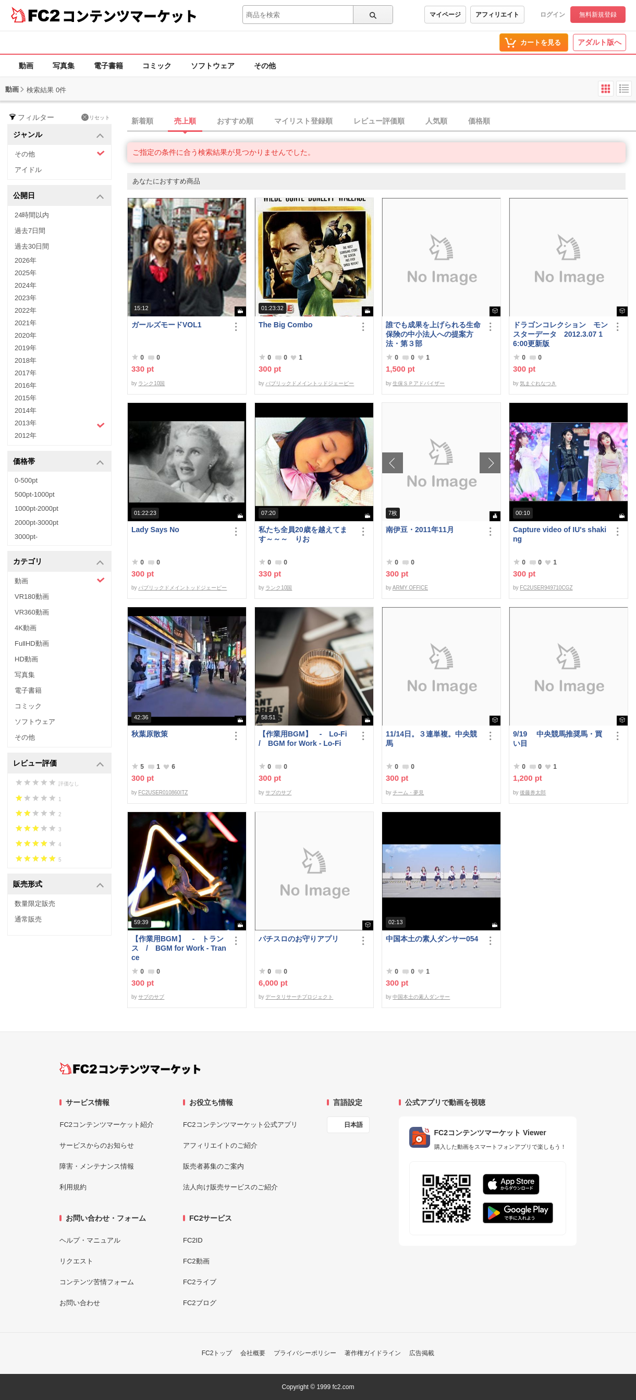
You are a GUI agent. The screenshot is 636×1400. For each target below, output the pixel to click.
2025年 (25, 273)
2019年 (25, 348)
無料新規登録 (598, 14)
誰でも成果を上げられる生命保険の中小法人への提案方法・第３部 (433, 334)
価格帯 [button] (58, 462)
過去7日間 (30, 231)
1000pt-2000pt (36, 508)
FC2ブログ (199, 1303)
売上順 (185, 121)
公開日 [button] (58, 196)
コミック (157, 66)
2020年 (25, 335)
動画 (26, 66)
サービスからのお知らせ (96, 1145)
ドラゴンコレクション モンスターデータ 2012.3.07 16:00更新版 (560, 334)
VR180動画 (32, 596)
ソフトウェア (213, 66)
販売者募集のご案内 (213, 1166)
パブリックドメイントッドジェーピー (309, 383)
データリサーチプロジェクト (299, 997)
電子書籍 (108, 66)
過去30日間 (32, 246)
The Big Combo (285, 325)
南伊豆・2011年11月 (420, 529)
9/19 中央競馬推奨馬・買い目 (557, 738)
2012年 (25, 435)
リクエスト (76, 1261)
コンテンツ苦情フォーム (96, 1282)
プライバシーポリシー (305, 1353)
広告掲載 (421, 1353)
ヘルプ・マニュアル (89, 1240)
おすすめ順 (235, 121)
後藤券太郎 (533, 792)
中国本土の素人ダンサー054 (432, 939)
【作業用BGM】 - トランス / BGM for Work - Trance (178, 948)
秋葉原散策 (149, 734)
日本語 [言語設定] (353, 1124)
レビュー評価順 (379, 121)
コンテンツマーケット (130, 16)
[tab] (381, 121)
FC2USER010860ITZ (163, 792)
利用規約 (73, 1187)
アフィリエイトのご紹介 (220, 1145)
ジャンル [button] (58, 135)
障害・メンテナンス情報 (96, 1166)
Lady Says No (155, 529)
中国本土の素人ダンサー (421, 997)
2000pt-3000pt (36, 522)
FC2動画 (196, 1261)
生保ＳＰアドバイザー (419, 383)
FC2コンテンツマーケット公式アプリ (240, 1124)
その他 (265, 66)
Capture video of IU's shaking (559, 534)
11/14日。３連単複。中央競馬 (431, 738)
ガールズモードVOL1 (166, 325)
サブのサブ (278, 792)
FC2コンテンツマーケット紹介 (106, 1124)
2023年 (25, 298)
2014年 (25, 410)
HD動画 (26, 659)
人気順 (436, 121)
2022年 (25, 310)
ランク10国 (151, 383)
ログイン (552, 14)
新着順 (142, 121)
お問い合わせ (79, 1303)
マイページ (445, 14)
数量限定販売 (35, 903)
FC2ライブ (199, 1282)
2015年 (25, 398)
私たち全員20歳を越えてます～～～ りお (303, 534)
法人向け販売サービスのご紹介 (230, 1187)
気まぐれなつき (538, 383)
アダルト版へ (599, 42)
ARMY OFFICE (410, 588)
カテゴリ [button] (58, 562)
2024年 (25, 285)
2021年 (25, 323)
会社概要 (252, 1353)
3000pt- (26, 537)
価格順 (479, 121)
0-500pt (26, 480)
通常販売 (28, 919)
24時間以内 (32, 215)
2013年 (60, 424)
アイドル (28, 170)
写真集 (64, 66)
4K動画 (25, 628)
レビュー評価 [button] (58, 764)
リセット (95, 117)
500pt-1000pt (35, 494)
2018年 (25, 360)
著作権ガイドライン (373, 1353)
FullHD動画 (32, 643)
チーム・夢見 (408, 792)
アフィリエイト (497, 14)
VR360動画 (32, 612)
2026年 (25, 260)
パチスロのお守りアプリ (299, 939)
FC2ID (193, 1240)
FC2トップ (217, 1353)
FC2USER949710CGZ (546, 588)
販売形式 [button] (58, 885)
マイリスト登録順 (303, 121)
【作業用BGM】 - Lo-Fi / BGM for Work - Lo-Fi (306, 738)
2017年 (25, 373)
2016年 (25, 385)
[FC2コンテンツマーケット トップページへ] (130, 1068)
